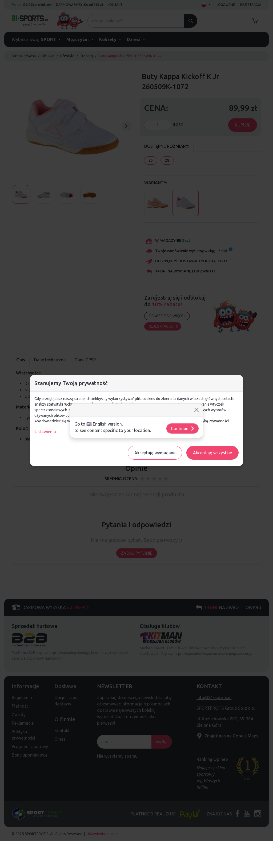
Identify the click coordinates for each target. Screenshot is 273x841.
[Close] (196, 410)
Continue (183, 428)
